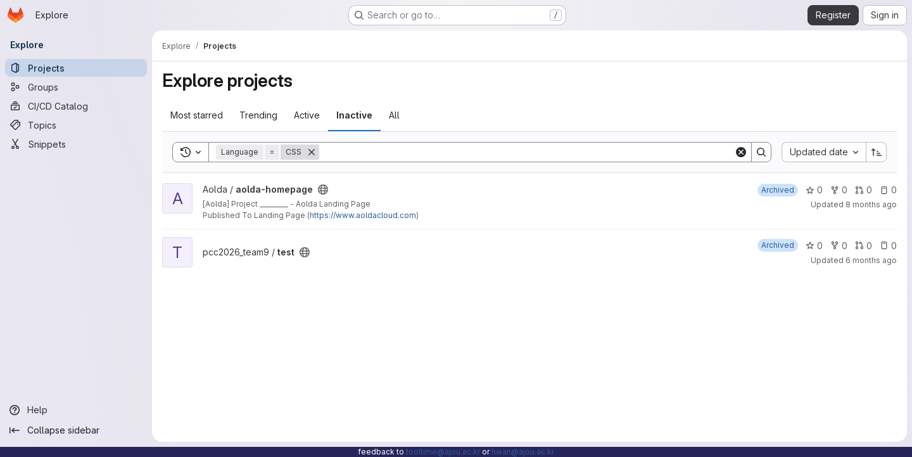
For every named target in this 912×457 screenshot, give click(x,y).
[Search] (527, 152)
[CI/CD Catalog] (76, 106)
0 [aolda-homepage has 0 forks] (838, 189)
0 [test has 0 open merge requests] (863, 245)
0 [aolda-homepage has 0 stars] (814, 189)
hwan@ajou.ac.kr (522, 451)
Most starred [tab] (196, 115)
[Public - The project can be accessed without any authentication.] (323, 189)
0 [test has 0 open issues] (888, 245)
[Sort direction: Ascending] (876, 152)
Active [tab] (307, 115)
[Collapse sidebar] (76, 430)
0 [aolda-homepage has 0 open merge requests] (863, 189)
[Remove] (311, 152)
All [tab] (394, 115)
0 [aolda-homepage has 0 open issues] (888, 189)
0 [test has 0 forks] (838, 245)
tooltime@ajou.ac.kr (443, 451)
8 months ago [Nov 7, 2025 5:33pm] (871, 204)
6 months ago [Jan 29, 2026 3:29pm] (871, 260)
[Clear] (741, 152)
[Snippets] (76, 144)
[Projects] (76, 68)
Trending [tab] (258, 115)
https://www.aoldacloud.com (363, 215)
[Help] (76, 410)
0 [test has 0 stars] (814, 245)
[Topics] (76, 125)
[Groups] (76, 87)
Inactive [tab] (354, 115)
